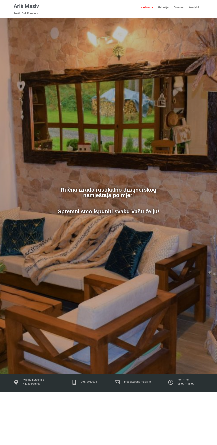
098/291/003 (89, 381)
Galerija (163, 7)
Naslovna (147, 7)
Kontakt (194, 7)
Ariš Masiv (26, 6)
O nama (178, 7)
